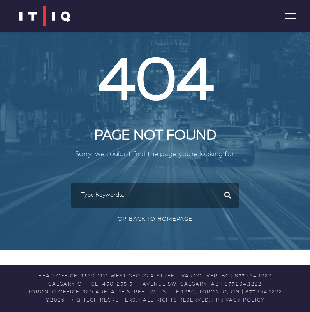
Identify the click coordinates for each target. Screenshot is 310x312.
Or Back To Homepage (155, 219)
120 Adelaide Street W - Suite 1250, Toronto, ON (161, 292)
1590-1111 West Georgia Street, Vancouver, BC (155, 276)
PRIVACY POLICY (240, 300)
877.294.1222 (253, 276)
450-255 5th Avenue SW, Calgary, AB (160, 284)
